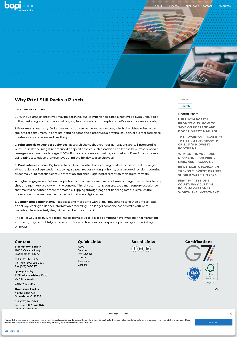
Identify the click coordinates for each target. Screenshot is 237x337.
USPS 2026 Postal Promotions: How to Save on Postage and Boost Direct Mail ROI (197, 125)
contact (209, 6)
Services (83, 250)
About (81, 246)
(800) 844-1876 (35, 305)
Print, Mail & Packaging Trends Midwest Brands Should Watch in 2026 (199, 171)
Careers (82, 264)
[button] (230, 313)
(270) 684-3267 (29, 301)
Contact (82, 257)
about (160, 6)
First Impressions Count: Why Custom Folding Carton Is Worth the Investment (198, 186)
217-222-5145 (27, 283)
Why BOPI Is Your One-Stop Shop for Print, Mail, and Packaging (197, 158)
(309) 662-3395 (28, 259)
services (175, 6)
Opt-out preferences (13, 331)
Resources (84, 261)
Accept (213, 322)
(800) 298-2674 (35, 262)
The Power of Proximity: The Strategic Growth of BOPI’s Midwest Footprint (200, 142)
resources (225, 6)
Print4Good (85, 254)
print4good (192, 6)
